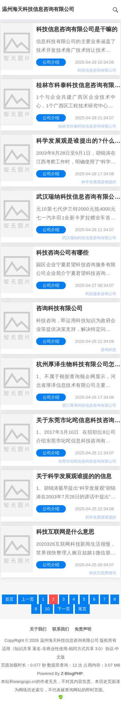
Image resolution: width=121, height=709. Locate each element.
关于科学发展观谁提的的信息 (74, 476)
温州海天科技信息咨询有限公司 (69, 640)
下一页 (63, 608)
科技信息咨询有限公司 (96, 70)
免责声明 (83, 629)
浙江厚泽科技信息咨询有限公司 (89, 405)
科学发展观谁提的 (100, 517)
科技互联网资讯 (102, 573)
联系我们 (60, 629)
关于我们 (38, 629)
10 (47, 608)
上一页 (27, 599)
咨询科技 (108, 350)
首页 (9, 599)
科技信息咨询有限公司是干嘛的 (76, 29)
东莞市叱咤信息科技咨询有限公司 (87, 461)
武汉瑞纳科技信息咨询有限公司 (89, 238)
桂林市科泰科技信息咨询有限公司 (87, 126)
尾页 (82, 608)
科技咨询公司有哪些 (62, 253)
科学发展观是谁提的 (98, 182)
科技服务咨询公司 (100, 294)
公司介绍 (51, 62)
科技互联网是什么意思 (65, 532)
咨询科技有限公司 (59, 308)
